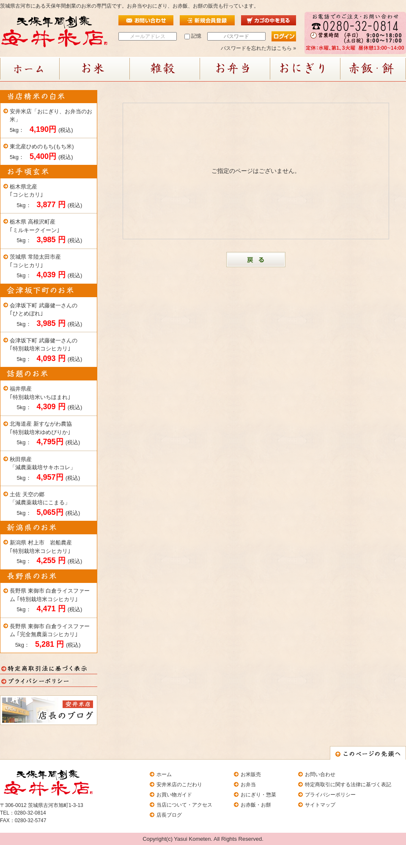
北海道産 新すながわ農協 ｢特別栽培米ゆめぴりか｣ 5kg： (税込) (45, 433)
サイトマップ (320, 805)
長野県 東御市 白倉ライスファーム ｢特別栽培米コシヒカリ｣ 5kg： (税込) (50, 600)
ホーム (164, 774)
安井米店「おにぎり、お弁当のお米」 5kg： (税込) (51, 121)
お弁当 (248, 785)
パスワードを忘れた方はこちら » (258, 48)
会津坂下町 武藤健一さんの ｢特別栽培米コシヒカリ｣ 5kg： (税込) (46, 350)
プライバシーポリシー (330, 795)
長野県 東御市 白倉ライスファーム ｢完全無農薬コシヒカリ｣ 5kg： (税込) (50, 635)
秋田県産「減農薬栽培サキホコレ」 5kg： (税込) (45, 468)
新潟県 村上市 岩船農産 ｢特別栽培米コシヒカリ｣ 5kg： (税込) (46, 552)
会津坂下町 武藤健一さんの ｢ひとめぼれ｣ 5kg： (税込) (46, 315)
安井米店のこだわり (179, 785)
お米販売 (251, 774)
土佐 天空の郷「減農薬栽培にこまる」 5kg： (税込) (45, 504)
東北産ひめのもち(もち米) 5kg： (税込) (42, 152)
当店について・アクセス (184, 805)
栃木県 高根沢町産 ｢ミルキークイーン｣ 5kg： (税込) (46, 231)
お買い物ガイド (174, 795)
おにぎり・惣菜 (258, 795)
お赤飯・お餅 (256, 805)
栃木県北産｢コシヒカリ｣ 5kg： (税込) (46, 196)
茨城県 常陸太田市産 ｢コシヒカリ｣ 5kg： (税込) (46, 266)
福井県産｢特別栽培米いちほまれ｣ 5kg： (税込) (46, 398)
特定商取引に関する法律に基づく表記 (348, 785)
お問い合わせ (320, 774)
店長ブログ (169, 815)
